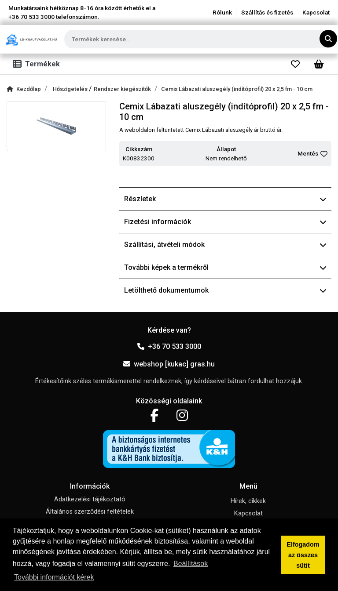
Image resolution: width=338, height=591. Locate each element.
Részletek (225, 199)
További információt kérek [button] (54, 577)
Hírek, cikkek (248, 501)
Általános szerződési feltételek (90, 511)
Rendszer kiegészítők (122, 89)
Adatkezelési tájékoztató (89, 499)
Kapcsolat (316, 12)
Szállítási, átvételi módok (225, 244)
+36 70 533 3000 (169, 346)
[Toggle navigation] (38, 64)
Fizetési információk (225, 222)
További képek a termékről (225, 267)
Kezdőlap (24, 89)
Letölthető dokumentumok (225, 290)
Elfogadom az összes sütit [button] (303, 555)
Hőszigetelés (71, 89)
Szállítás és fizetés (267, 12)
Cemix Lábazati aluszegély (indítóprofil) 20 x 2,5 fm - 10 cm (236, 89)
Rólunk (222, 12)
